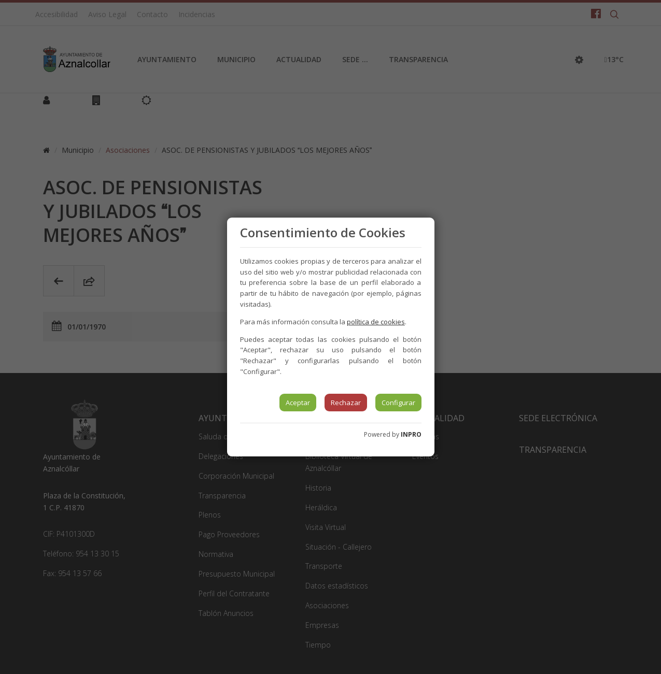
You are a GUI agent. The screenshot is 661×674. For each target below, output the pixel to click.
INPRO (411, 434)
